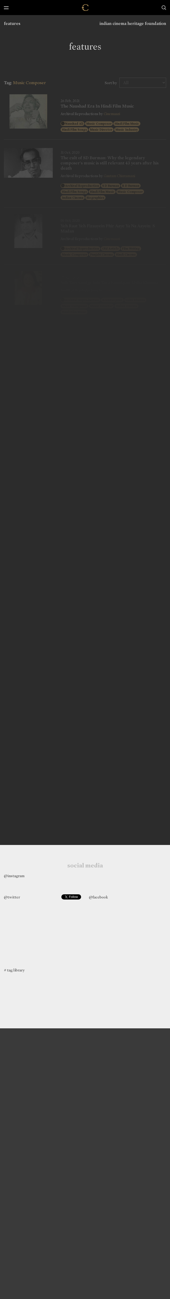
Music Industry (126, 129)
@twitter (12, 897)
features (12, 23)
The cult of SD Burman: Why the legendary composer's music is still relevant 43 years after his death (110, 163)
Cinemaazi (112, 114)
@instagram (14, 876)
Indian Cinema (72, 197)
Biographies (95, 197)
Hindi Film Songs (74, 129)
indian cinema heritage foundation (133, 23)
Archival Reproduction (82, 186)
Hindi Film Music (127, 123)
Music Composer (99, 123)
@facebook (98, 897)
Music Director (101, 129)
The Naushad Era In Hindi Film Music (97, 106)
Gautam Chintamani (119, 176)
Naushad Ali (74, 123)
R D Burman (130, 186)
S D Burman (110, 186)
